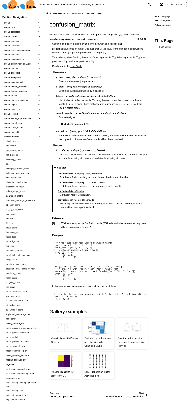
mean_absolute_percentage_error (21, 328)
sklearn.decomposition (14, 59)
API (63, 4)
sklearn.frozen (10, 96)
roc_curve (10, 287)
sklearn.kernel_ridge (13, 123)
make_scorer (12, 155)
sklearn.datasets (11, 54)
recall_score (11, 278)
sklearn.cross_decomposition (17, 50)
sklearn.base (9, 27)
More (99, 4)
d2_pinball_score (14, 305)
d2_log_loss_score (14, 209)
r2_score (10, 364)
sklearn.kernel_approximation (17, 118)
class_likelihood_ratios (16, 182)
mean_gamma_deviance (17, 332)
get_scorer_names (14, 150)
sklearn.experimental (13, 82)
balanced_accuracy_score (18, 173)
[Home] (47, 13)
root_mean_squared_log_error (20, 373)
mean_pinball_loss (14, 337)
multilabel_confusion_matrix (19, 255)
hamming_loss (12, 232)
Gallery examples (162, 25)
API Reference (59, 13)
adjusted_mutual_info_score (19, 395)
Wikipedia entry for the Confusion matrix (81, 223)
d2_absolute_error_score (17, 300)
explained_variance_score (18, 314)
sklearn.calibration (12, 32)
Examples (72, 4)
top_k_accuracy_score (16, 291)
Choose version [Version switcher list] (175, 4)
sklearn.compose (11, 41)
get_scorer (11, 146)
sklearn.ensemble (12, 73)
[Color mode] (155, 4)
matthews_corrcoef (15, 250)
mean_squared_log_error (17, 351)
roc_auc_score (13, 282)
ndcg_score (11, 259)
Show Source (165, 47)
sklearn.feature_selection (15, 91)
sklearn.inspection (12, 109)
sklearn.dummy (11, 68)
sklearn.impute (10, 105)
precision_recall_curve (16, 264)
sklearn (7, 23)
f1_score (10, 223)
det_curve (10, 219)
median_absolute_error (16, 360)
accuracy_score (13, 159)
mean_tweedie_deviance (17, 355)
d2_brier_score (13, 205)
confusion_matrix (14, 196)
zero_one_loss (13, 296)
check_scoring (12, 141)
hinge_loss (11, 237)
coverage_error (13, 378)
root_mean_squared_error (18, 369)
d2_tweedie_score (14, 310)
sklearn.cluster (10, 36)
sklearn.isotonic (11, 114)
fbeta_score (11, 228)
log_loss (10, 246)
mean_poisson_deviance (17, 341)
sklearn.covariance (12, 45)
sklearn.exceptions (12, 77)
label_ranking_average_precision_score (22, 384)
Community (85, 4)
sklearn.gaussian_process (16, 100)
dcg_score (10, 214)
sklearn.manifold (11, 132)
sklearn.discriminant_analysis (17, 64)
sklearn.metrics (11, 137)
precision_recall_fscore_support (20, 269)
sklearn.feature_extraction (16, 86)
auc (7, 164)
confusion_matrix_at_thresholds (20, 200)
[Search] (149, 4)
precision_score (13, 273)
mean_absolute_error (16, 323)
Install (42, 4)
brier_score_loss (13, 178)
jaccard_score (12, 241)
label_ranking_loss (14, 391)
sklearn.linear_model (13, 127)
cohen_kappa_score (15, 191)
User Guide (53, 4)
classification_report (15, 187)
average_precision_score (17, 168)
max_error (10, 319)
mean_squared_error (15, 346)
